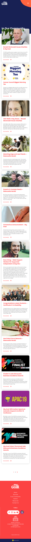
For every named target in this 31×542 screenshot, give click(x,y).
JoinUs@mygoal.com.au (15, 526)
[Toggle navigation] (28, 3)
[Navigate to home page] (5, 3)
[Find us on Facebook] (9, 512)
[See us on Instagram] (12, 512)
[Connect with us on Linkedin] (14, 512)
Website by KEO (15, 540)
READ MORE (6, 59)
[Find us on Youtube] (17, 512)
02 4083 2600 (16, 525)
